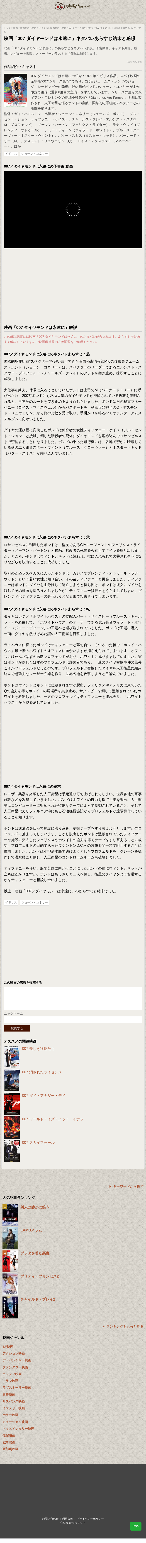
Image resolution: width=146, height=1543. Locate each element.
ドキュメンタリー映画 (18, 1433)
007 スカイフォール (38, 1147)
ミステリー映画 (13, 1412)
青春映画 (8, 1399)
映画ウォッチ (73, 6)
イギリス (11, 153)
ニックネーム (13, 1018)
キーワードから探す (128, 1191)
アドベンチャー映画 (16, 1365)
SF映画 (7, 1351)
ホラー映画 (10, 1419)
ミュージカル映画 (15, 1426)
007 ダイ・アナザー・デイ (43, 1100)
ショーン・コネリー (34, 153)
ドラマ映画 (10, 1385)
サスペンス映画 (13, 1406)
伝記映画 (8, 1440)
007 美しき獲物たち (38, 1053)
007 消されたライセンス (42, 1077)
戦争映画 (8, 1447)
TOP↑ (135, 1526)
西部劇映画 (10, 1453)
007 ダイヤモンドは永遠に (51, 76)
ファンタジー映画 (15, 1372)
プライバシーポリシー (90, 1523)
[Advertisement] (73, 286)
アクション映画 (13, 1358)
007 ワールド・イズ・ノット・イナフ (52, 1124)
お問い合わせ (50, 1523)
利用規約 (67, 1523)
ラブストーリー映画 (16, 1392)
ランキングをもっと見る (125, 1331)
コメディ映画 (12, 1378)
